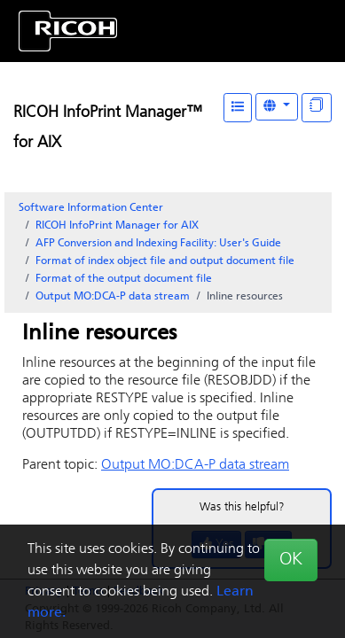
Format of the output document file (123, 279)
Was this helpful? (242, 507)
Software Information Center (91, 208)
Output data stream (112, 297)
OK (290, 560)
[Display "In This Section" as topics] (317, 107)
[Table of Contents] (237, 107)
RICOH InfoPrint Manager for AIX (117, 226)
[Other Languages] (276, 107)
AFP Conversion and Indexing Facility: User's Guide (158, 243)
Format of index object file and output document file (164, 261)
